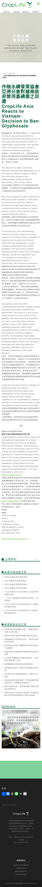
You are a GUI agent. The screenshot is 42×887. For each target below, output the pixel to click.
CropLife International (20, 865)
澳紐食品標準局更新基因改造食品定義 (20, 636)
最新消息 (12, 73)
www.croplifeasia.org (11, 475)
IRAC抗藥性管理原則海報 (15, 581)
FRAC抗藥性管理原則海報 (15, 584)
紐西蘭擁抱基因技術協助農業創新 (18, 664)
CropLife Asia (21, 868)
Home (4, 73)
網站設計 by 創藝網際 (9, 805)
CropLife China (21, 874)
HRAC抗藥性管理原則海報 (15, 577)
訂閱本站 (11, 559)
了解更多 (35, 728)
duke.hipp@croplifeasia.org (15, 539)
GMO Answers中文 (20, 871)
